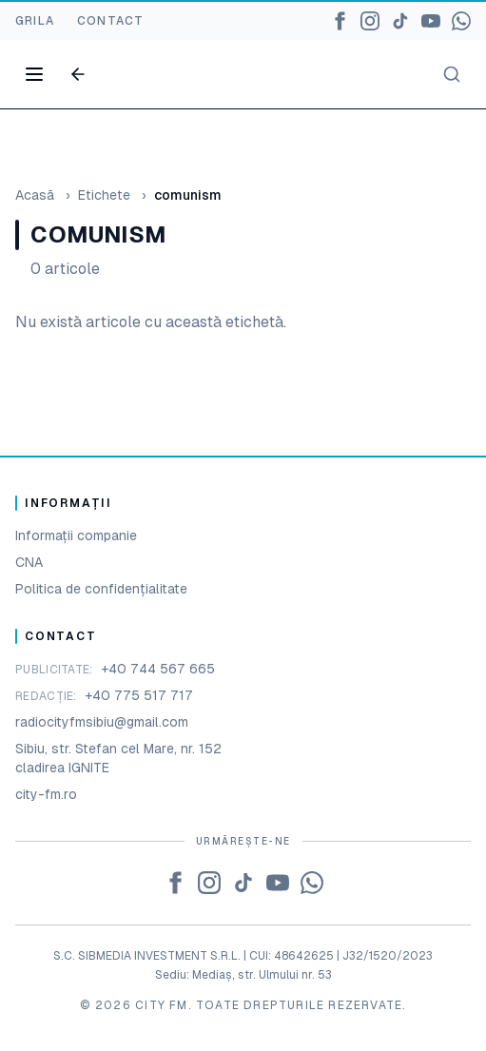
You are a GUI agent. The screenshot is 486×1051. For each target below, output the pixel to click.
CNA (29, 562)
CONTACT (110, 21)
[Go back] (78, 74)
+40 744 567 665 (158, 668)
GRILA (34, 21)
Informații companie (76, 535)
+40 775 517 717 (139, 695)
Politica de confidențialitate (101, 588)
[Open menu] (34, 74)
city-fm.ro (46, 794)
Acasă (34, 195)
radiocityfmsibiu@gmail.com (101, 722)
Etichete (104, 195)
